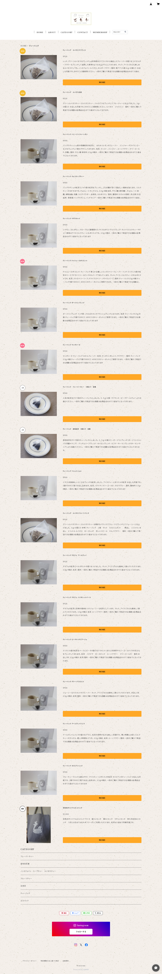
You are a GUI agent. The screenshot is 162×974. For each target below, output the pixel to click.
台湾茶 (23, 886)
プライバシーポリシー (29, 961)
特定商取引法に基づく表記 (50, 961)
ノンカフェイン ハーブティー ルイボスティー (38, 871)
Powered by (81, 969)
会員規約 (66, 961)
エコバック (25, 901)
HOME (40, 32)
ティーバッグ (25, 893)
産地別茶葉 (25, 864)
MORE (102, 82)
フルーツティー (26, 878)
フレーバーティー (27, 856)
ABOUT (52, 32)
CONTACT (82, 32)
